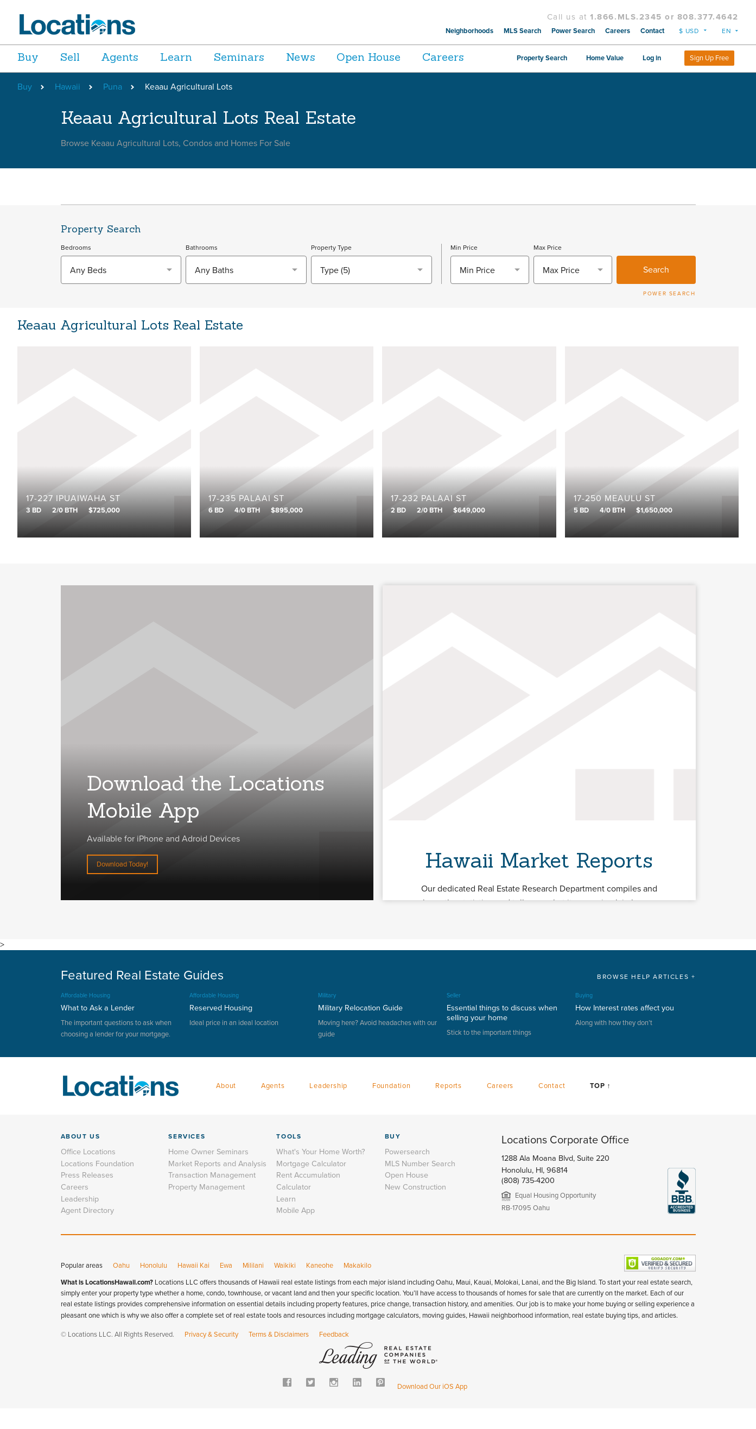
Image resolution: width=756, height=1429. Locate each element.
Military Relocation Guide (360, 1028)
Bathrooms (202, 268)
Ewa (226, 1286)
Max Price (547, 268)
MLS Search (522, 31)
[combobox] (121, 290)
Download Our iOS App (432, 1407)
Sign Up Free (709, 78)
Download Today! (122, 885)
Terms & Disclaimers (279, 1355)
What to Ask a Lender (98, 1028)
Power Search (573, 31)
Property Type (331, 268)
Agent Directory (87, 1231)
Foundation (391, 1106)
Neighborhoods (469, 31)
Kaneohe (319, 1286)
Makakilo (357, 1286)
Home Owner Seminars (208, 1172)
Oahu (121, 1286)
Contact (652, 31)
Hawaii (67, 107)
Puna (112, 107)
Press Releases (87, 1195)
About (226, 1106)
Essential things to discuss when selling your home (502, 1033)
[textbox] (121, 291)
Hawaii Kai (193, 1286)
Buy (28, 57)
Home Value (665, 54)
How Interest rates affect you (624, 1028)
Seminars (270, 57)
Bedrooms (76, 268)
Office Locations (88, 1172)
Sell (77, 57)
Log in (712, 54)
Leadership (328, 1106)
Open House (415, 57)
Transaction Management (212, 1195)
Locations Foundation (97, 1184)
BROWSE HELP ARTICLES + (646, 997)
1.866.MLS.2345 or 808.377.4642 (664, 17)
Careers (617, 31)
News (339, 57)
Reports (448, 1106)
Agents (135, 57)
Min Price (464, 268)
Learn (199, 57)
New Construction (415, 1207)
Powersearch (407, 1172)
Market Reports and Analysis (217, 1184)
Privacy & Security (211, 1355)
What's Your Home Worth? (320, 1172)
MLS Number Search (420, 1184)
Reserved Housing (220, 1028)
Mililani (253, 1286)
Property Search (602, 54)
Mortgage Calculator (311, 1184)
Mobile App (295, 1231)
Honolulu (153, 1286)
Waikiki (285, 1286)
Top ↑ (600, 1106)
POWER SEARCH (669, 314)
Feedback (334, 1355)
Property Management (206, 1207)
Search (656, 290)
